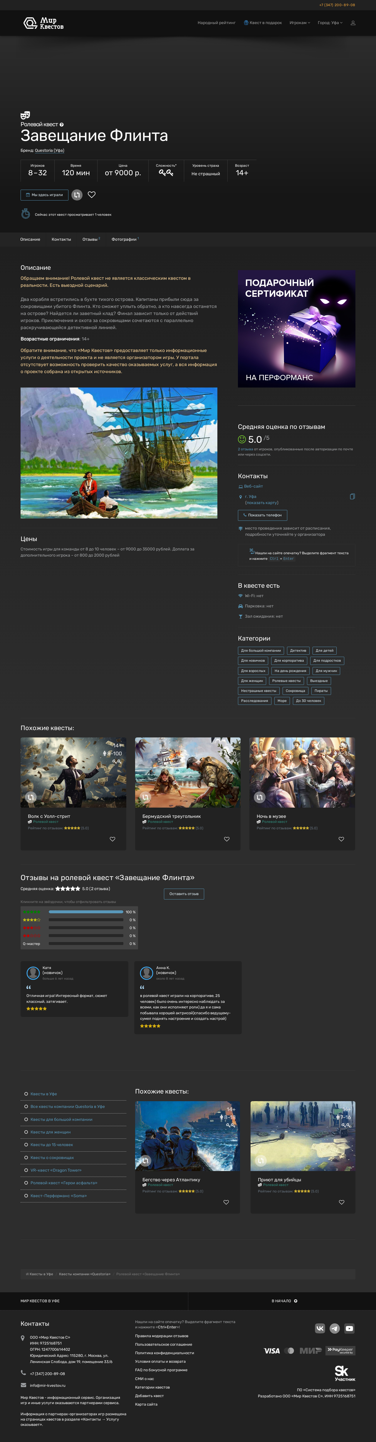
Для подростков (327, 660)
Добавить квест (149, 1396)
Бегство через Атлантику (171, 1179)
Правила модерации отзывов (161, 1336)
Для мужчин (326, 671)
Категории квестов (152, 1387)
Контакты (61, 239)
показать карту (262, 502)
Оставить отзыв (184, 894)
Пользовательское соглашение (163, 1344)
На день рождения (290, 671)
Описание (30, 239)
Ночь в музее (271, 816)
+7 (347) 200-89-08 (337, 5)
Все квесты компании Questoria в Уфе (64, 1106)
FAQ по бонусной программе (161, 1370)
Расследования (254, 701)
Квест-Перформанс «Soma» (55, 1195)
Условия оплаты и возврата (160, 1361)
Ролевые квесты (286, 681)
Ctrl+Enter (167, 1327)
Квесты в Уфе (40, 1093)
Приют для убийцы (279, 1179)
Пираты (321, 691)
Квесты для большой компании (58, 1119)
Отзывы (91, 239)
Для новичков (253, 660)
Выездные (319, 681)
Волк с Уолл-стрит (49, 816)
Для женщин (252, 681)
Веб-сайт (253, 486)
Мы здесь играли (44, 195)
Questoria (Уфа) (49, 150)
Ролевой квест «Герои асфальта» (61, 1182)
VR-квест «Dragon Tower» (53, 1170)
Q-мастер (31, 943)
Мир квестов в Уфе (40, 1301)
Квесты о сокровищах (49, 1157)
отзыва (245, 449)
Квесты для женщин (47, 1132)
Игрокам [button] (300, 22)
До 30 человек (308, 701)
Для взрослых (253, 671)
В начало (284, 1301)
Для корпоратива (289, 660)
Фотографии (125, 239)
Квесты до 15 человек (48, 1144)
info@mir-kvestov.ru (48, 1385)
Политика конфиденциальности (164, 1353)
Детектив (298, 650)
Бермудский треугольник (171, 816)
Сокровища (295, 691)
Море (282, 701)
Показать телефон (263, 515)
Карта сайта (146, 1404)
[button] (212, 392)
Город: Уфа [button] (330, 22)
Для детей (324, 650)
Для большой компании (261, 650)
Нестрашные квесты (258, 691)
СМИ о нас (144, 1379)
